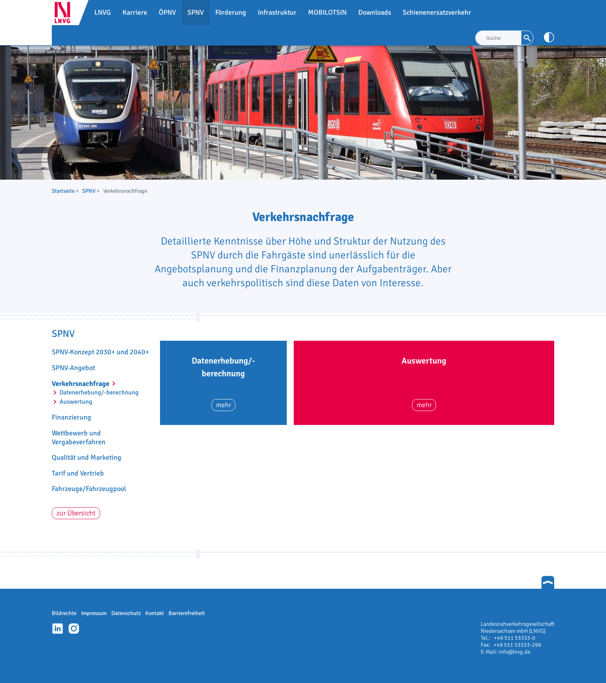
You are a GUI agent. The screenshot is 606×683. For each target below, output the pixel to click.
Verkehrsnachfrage (80, 383)
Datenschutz (126, 613)
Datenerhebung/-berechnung (99, 392)
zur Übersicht (75, 513)
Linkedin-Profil (57, 628)
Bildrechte (64, 613)
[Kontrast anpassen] (549, 37)
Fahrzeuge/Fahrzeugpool (89, 488)
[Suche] (498, 38)
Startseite (63, 190)
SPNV (88, 190)
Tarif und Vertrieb (78, 473)
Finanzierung (71, 417)
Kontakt (154, 613)
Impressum (94, 613)
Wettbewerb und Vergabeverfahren (79, 437)
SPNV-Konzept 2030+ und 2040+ (100, 352)
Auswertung (76, 402)
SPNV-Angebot (73, 368)
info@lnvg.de (514, 651)
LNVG (65, 12)
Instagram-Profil (74, 628)
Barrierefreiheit (187, 613)
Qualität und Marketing (86, 457)
